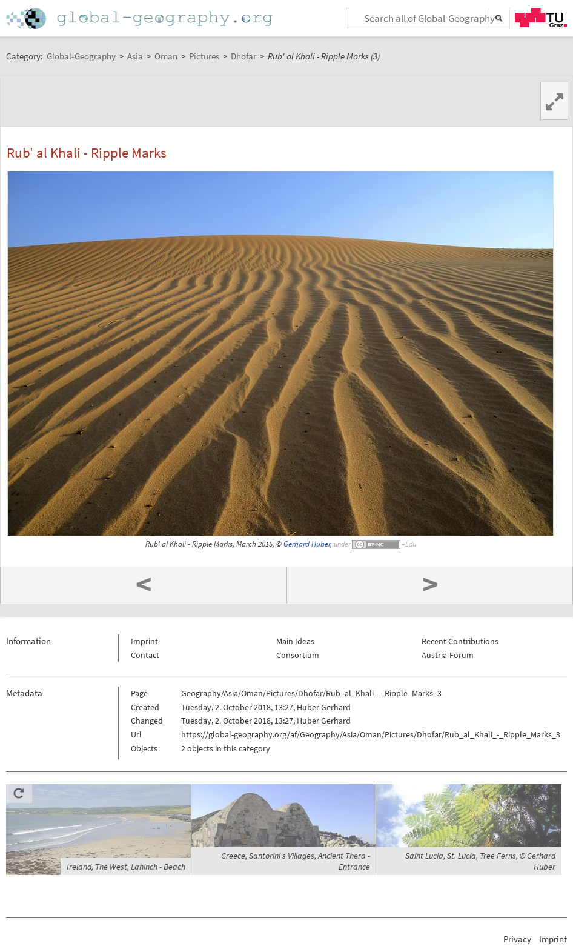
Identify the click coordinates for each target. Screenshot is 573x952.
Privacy (517, 939)
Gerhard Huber (306, 544)
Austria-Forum (448, 655)
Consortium (297, 655)
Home (140, 18)
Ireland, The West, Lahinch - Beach (126, 866)
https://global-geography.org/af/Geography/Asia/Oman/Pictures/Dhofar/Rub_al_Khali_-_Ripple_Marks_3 (370, 734)
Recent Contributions (460, 641)
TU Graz (541, 17)
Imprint (144, 641)
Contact (145, 655)
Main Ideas (295, 641)
